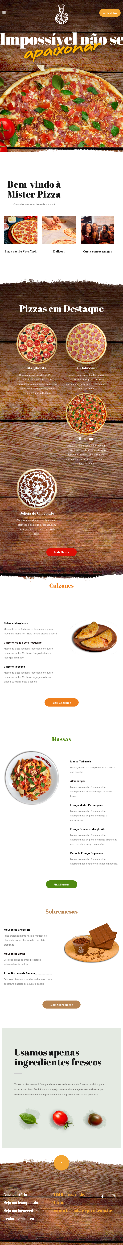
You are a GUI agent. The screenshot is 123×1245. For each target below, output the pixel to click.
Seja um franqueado (21, 1202)
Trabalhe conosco (19, 1218)
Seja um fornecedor (20, 1210)
